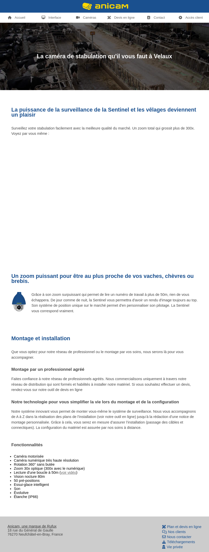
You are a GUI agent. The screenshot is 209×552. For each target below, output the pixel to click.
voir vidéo (68, 472)
